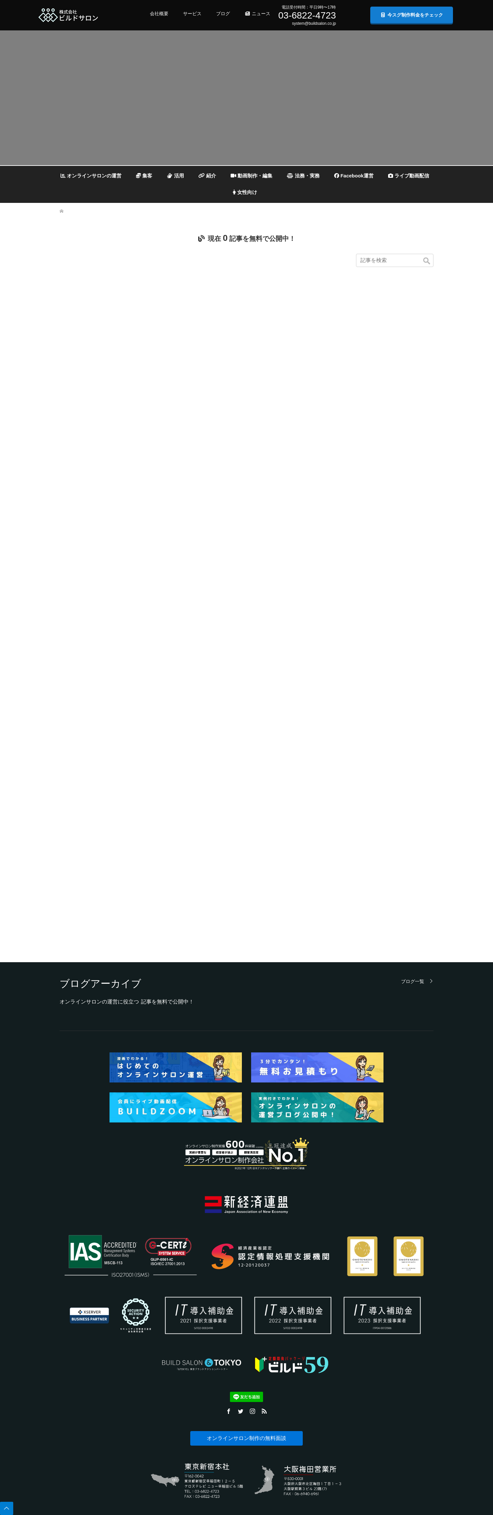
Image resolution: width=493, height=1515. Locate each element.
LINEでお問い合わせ (307, 1327)
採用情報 (65, 1376)
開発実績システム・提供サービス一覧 (166, 1327)
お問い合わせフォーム (308, 1317)
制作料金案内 (146, 1386)
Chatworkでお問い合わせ (310, 1346)
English (64, 1485)
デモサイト (144, 1376)
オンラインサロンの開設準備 (236, 1386)
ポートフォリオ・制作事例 (157, 1356)
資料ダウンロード (149, 1396)
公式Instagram (379, 1376)
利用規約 (65, 1366)
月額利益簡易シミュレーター (159, 1456)
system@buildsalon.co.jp (314, 23)
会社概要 (159, 13)
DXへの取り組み (71, 1406)
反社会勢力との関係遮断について (85, 1456)
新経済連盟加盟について (78, 1446)
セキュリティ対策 (227, 1337)
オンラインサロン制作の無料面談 (246, 1188)
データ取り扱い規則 (74, 1356)
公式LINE (375, 1406)
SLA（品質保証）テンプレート (160, 1446)
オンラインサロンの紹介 (233, 1327)
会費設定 (220, 1376)
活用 (175, 175)
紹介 (207, 175)
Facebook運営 (354, 175)
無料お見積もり (148, 1317)
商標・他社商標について (78, 1416)
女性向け (245, 192)
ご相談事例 (144, 1416)
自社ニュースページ (384, 1317)
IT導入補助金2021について (157, 1307)
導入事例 (142, 1366)
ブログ (223, 13)
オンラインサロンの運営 (90, 175)
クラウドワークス (382, 1346)
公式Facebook (379, 1386)
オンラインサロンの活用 (233, 1317)
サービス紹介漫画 (149, 1337)
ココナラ (375, 1337)
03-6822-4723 (307, 15)
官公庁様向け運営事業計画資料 (160, 1436)
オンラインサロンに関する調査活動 (87, 1396)
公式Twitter (377, 1366)
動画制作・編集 (251, 175)
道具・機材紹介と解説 (231, 1396)
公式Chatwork (379, 1416)
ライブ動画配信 (408, 175)
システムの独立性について (157, 1346)
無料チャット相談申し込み (312, 1366)
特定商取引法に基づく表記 (80, 1386)
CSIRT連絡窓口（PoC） (78, 1426)
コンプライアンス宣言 (76, 1475)
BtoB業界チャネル (382, 1327)
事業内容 (65, 1307)
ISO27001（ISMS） (74, 1465)
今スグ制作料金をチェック (411, 15)
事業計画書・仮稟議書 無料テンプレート (168, 1426)
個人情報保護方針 (72, 1327)
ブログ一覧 (412, 731)
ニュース (257, 13)
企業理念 (65, 1317)
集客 (144, 175)
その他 (218, 1406)
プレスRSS (377, 1356)
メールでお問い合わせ (308, 1337)
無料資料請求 (301, 1356)
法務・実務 (303, 175)
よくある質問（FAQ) (152, 1297)
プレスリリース (380, 1297)
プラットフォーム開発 (153, 1465)
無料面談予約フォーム (308, 1307)
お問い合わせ (146, 1406)
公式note (375, 1396)
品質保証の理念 (70, 1436)
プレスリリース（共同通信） (391, 1307)
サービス (192, 13)
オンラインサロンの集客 (233, 1307)
